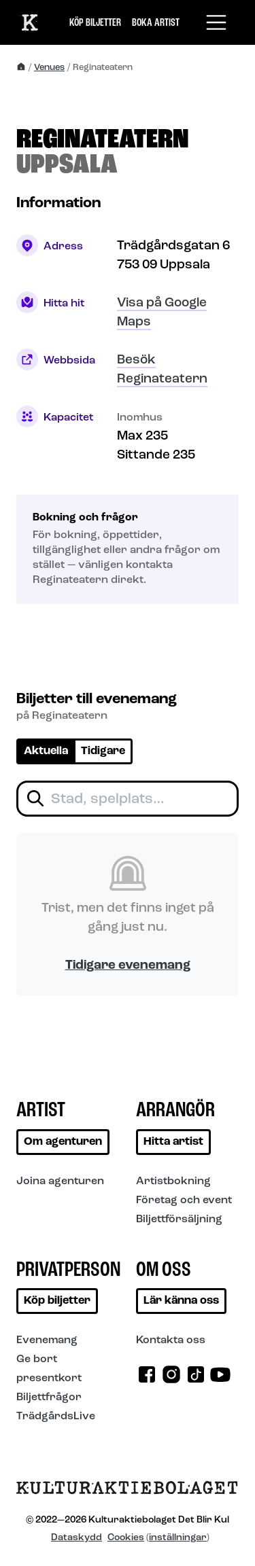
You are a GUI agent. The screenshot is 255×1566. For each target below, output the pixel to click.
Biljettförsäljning (179, 1219)
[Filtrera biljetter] (127, 799)
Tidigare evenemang (127, 965)
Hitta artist (173, 1142)
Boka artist (156, 23)
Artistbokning (173, 1181)
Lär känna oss (181, 1301)
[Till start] (30, 22)
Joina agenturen (60, 1181)
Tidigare (103, 751)
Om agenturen (63, 1142)
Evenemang (47, 1340)
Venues (49, 67)
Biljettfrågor (49, 1397)
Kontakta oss (170, 1340)
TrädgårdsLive (55, 1416)
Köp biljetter (95, 23)
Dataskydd (76, 1538)
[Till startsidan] (127, 1493)
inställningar (178, 1538)
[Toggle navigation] (216, 22)
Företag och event (184, 1200)
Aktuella (46, 751)
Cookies (125, 1538)
